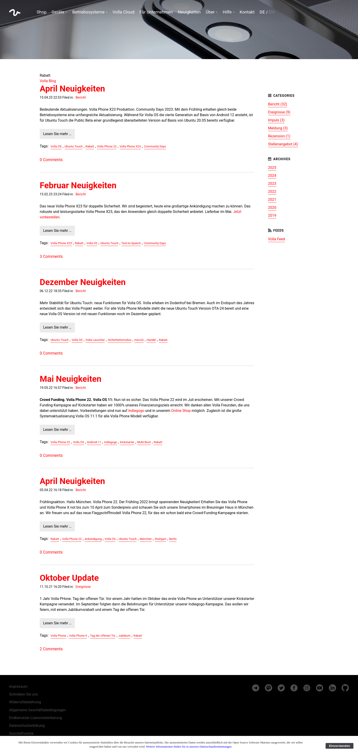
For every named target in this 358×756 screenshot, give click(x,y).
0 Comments (51, 159)
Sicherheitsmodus (119, 340)
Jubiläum (124, 635)
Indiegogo (136, 410)
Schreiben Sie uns (23, 694)
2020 (272, 207)
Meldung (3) (278, 128)
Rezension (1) (279, 136)
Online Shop (181, 410)
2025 (272, 167)
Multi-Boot (144, 442)
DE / (267, 12)
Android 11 (94, 442)
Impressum (18, 686)
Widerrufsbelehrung (25, 702)
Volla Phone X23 (130, 146)
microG (139, 340)
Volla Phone (58, 635)
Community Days (155, 146)
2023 (272, 183)
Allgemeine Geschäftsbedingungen (37, 710)
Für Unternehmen (156, 12)
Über (210, 12)
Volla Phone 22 (106, 146)
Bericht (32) (277, 104)
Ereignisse (83, 587)
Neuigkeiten (189, 12)
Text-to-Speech (131, 243)
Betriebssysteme (88, 12)
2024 (272, 175)
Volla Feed (276, 239)
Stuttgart (160, 539)
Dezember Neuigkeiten (83, 282)
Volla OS (55, 146)
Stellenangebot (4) (283, 144)
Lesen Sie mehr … (57, 134)
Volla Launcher (95, 340)
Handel (151, 340)
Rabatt (90, 146)
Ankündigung (93, 539)
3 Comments (51, 256)
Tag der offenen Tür (103, 635)
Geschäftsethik (21, 733)
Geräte (58, 12)
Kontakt (247, 12)
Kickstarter (127, 442)
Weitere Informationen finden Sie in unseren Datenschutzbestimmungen (189, 746)
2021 (272, 199)
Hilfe (227, 12)
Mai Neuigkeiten (70, 379)
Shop (42, 12)
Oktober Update (69, 578)
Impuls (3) (276, 120)
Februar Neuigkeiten (78, 185)
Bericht (81, 97)
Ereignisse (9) (279, 112)
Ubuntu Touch (74, 146)
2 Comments (51, 649)
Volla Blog (48, 81)
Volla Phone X (78, 635)
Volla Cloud (123, 12)
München (146, 539)
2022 (272, 191)
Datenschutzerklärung (27, 725)
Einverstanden (339, 746)
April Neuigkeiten (72, 89)
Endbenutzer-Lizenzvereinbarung (35, 718)
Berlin (172, 539)
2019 (272, 215)
